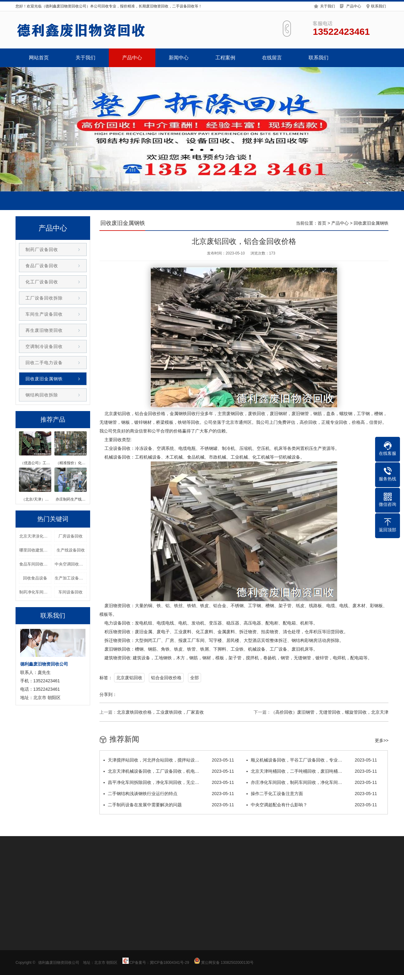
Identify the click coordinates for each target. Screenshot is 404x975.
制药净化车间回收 (35, 592)
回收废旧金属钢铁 (44, 378)
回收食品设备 (35, 578)
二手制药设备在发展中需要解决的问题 (168, 804)
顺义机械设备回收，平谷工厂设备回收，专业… (311, 760)
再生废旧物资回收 (44, 330)
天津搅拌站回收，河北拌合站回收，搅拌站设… (168, 760)
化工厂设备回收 (41, 281)
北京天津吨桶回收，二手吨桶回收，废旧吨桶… (311, 771)
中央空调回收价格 (71, 564)
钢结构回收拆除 (41, 394)
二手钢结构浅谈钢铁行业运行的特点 (168, 793)
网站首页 (39, 57)
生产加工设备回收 (71, 578)
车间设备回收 (70, 592)
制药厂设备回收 (41, 249)
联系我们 (378, 5)
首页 (322, 223)
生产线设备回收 (71, 550)
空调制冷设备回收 (44, 346)
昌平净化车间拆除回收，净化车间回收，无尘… (168, 782)
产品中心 (353, 5)
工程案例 (225, 57)
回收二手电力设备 (44, 362)
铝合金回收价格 (166, 677)
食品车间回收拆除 (35, 564)
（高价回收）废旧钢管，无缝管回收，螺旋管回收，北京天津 (329, 712)
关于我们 (327, 5)
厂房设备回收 (70, 536)
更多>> (381, 740)
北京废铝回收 (129, 677)
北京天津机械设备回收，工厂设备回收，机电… (168, 771)
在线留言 (272, 57)
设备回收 (122, 448)
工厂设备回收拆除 (44, 297)
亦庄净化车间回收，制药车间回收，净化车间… (311, 782)
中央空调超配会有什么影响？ (311, 804)
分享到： (108, 694)
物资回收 (122, 605)
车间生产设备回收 (44, 314)
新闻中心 (179, 57)
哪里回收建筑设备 (35, 550)
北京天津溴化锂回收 (35, 536)
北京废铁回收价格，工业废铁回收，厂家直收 (160, 712)
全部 (194, 677)
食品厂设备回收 (41, 265)
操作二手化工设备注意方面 (311, 793)
